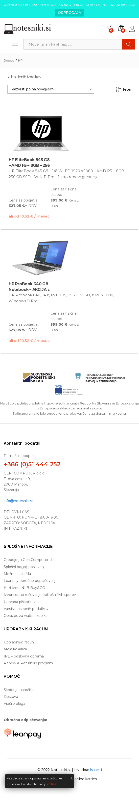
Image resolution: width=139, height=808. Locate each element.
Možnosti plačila (17, 574)
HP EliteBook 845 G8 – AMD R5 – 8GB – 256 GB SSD (29, 165)
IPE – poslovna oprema (24, 656)
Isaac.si (96, 770)
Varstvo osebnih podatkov (26, 608)
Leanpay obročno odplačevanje (31, 580)
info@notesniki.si (18, 501)
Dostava (11, 696)
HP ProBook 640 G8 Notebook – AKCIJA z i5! (29, 289)
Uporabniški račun (19, 642)
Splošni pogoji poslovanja (25, 567)
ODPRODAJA (69, 12)
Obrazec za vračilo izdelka (25, 615)
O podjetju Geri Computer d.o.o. (31, 559)
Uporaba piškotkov (20, 602)
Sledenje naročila (18, 690)
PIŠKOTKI (53, 784)
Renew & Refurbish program (28, 663)
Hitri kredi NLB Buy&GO (24, 588)
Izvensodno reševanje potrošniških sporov (40, 594)
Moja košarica (15, 649)
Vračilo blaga (14, 703)
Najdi (128, 44)
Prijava (132, 29)
